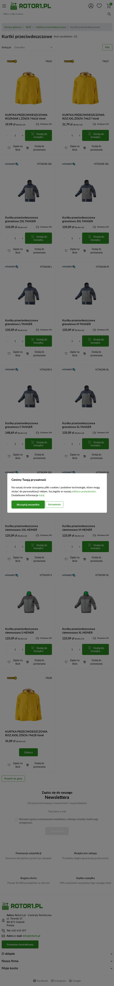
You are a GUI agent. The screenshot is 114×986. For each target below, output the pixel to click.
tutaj (41, 495)
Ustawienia (54, 504)
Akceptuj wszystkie (28, 504)
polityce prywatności (83, 491)
